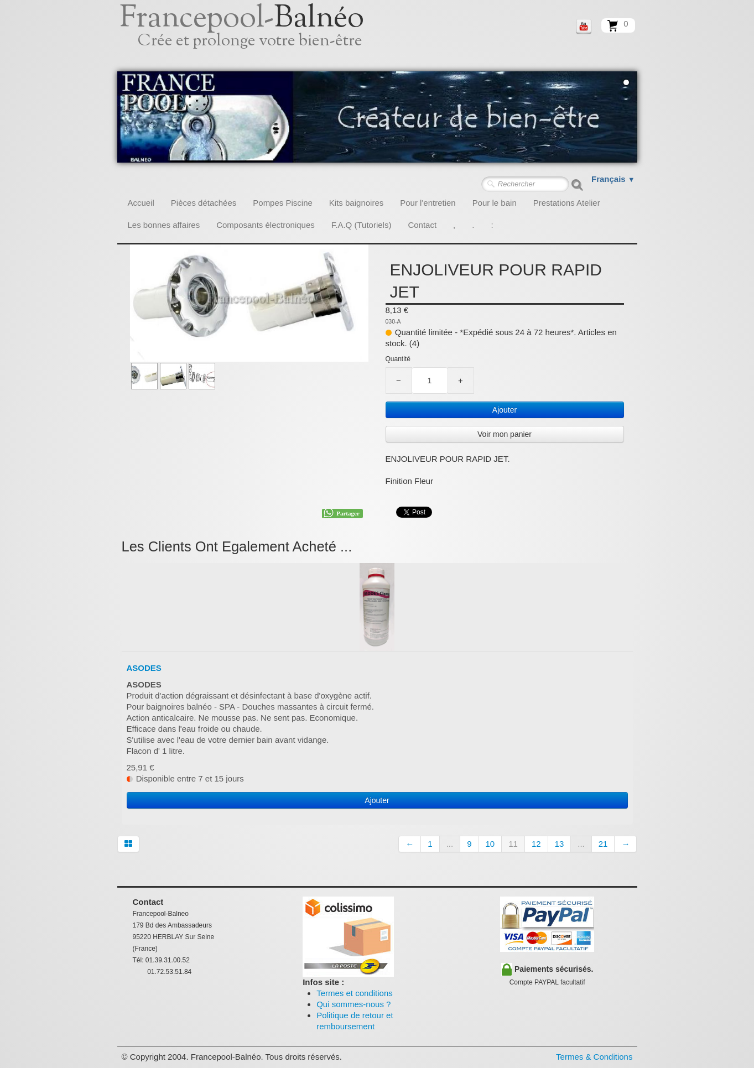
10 (490, 843)
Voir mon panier (504, 434)
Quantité (398, 359)
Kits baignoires (356, 202)
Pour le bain (494, 202)
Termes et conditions (354, 993)
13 (559, 843)
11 (513, 843)
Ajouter (504, 409)
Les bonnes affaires (164, 225)
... (450, 843)
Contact (422, 225)
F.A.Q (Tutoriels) (361, 225)
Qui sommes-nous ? (353, 1004)
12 (536, 843)
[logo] (254, 36)
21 (603, 843)
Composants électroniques (265, 225)
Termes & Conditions (594, 1056)
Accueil (141, 202)
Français (613, 179)
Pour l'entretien (427, 202)
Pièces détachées (203, 202)
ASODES (144, 668)
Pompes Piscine (283, 202)
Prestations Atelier (566, 202)
